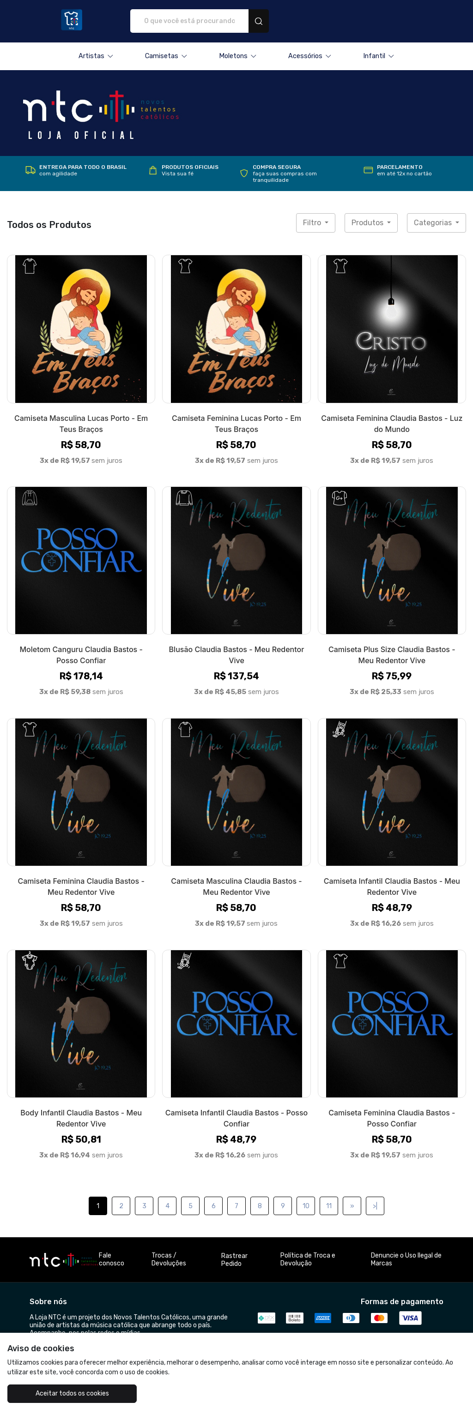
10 (306, 1206)
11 (329, 1206)
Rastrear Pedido (234, 1260)
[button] (96, 56)
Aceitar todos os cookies (65, 1393)
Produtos (368, 222)
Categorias (434, 222)
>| (375, 1206)
